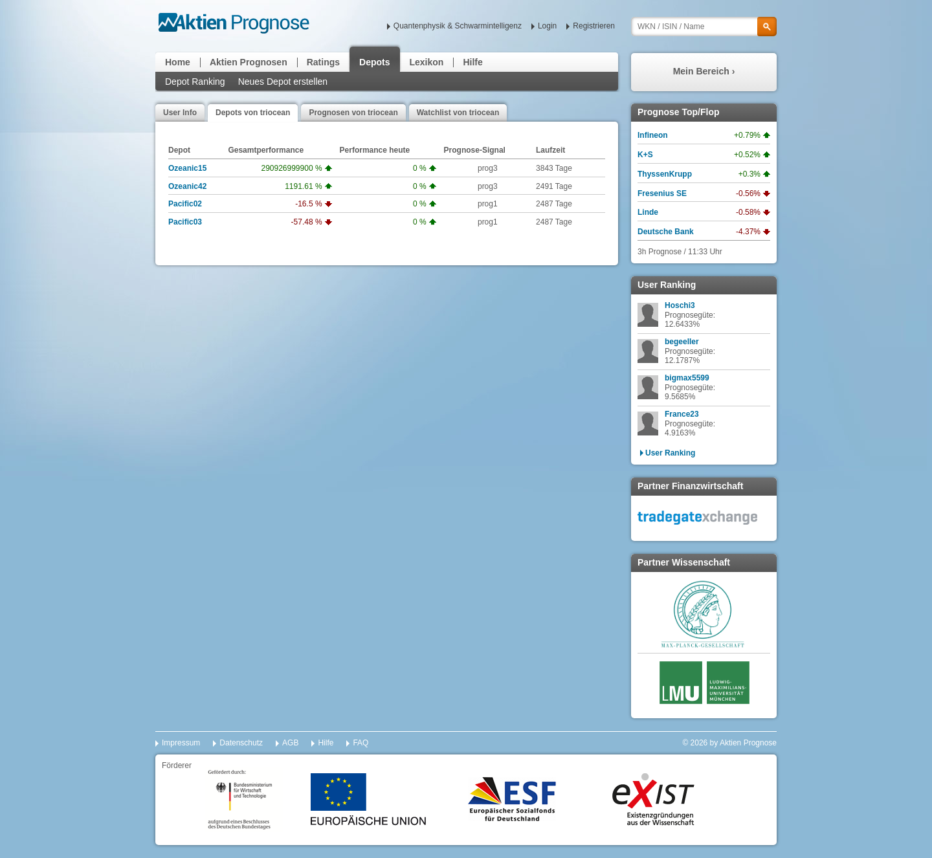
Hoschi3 (680, 305)
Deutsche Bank (666, 231)
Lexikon (427, 62)
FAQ (360, 742)
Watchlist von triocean (458, 112)
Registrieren (594, 25)
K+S (645, 154)
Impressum (181, 742)
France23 (682, 414)
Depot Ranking (195, 81)
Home (177, 62)
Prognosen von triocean (353, 112)
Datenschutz (241, 742)
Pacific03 (185, 221)
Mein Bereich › (704, 71)
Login (547, 25)
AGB (290, 742)
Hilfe (472, 62)
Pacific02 (185, 203)
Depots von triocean (253, 112)
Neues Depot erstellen (283, 81)
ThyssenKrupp (665, 174)
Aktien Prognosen (248, 62)
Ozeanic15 (187, 168)
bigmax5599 (687, 377)
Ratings (323, 62)
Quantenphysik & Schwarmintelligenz (458, 25)
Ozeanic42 (187, 186)
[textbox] (704, 26)
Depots (374, 62)
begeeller (682, 341)
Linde (648, 212)
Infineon (653, 135)
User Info (180, 112)
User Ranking (670, 452)
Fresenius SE (662, 193)
